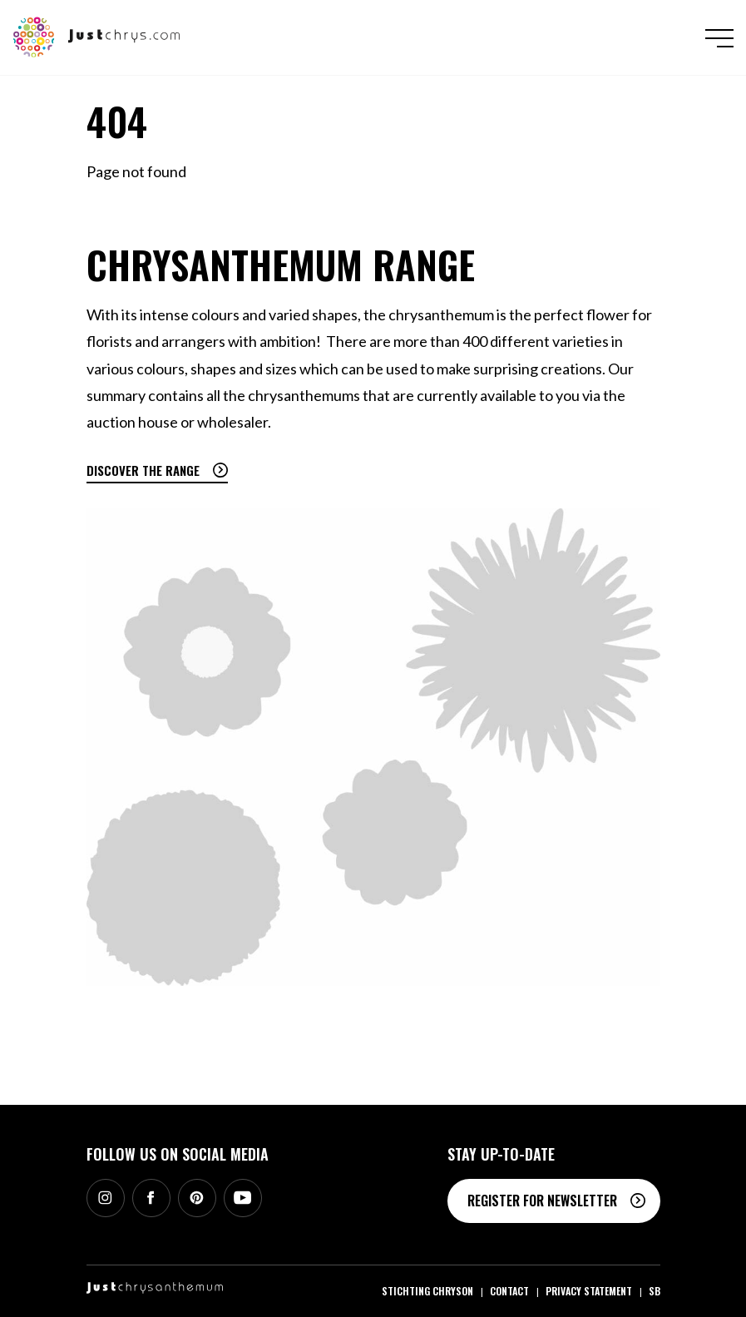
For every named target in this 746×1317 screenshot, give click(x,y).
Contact (509, 1291)
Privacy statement (589, 1291)
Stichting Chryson (427, 1291)
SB (654, 1291)
